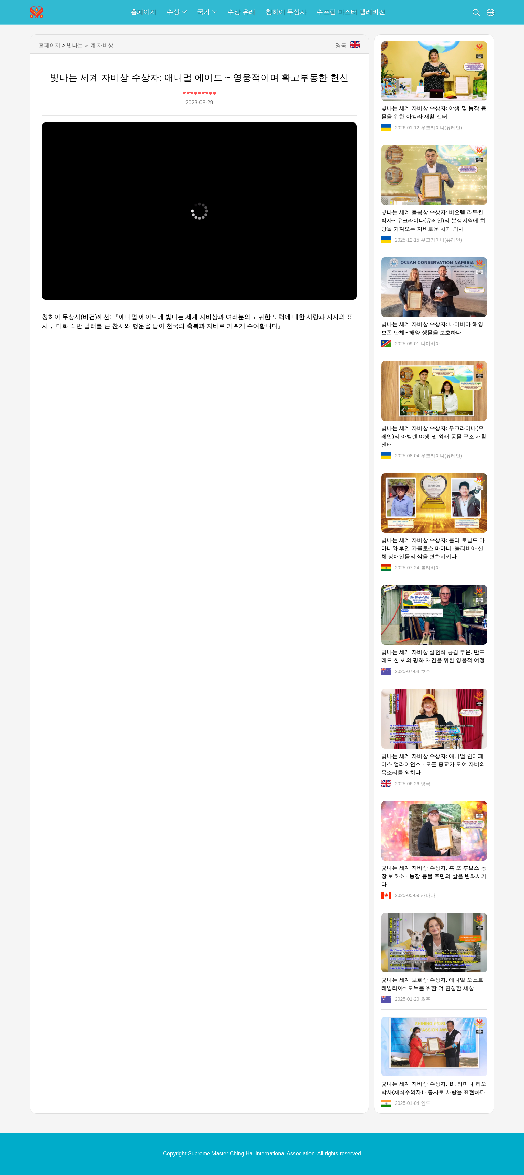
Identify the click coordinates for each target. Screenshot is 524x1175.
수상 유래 (241, 11)
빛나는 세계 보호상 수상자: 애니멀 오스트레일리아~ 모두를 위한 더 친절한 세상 (432, 984)
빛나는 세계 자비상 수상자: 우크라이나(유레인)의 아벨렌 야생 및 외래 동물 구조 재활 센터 (433, 436)
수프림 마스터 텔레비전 (351, 11)
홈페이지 (143, 11)
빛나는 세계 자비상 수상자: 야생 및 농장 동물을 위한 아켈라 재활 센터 (433, 112)
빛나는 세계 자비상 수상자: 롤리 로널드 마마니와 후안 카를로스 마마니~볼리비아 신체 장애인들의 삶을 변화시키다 (433, 548)
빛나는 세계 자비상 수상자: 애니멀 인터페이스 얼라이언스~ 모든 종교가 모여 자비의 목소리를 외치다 (433, 764)
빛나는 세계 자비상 (90, 45)
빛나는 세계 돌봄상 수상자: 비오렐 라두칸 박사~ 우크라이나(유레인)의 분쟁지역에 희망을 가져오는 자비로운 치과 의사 (433, 220)
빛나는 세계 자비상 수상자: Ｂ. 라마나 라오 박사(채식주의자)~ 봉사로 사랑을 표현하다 (433, 1088)
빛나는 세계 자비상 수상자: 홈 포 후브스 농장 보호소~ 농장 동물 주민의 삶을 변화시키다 (433, 876)
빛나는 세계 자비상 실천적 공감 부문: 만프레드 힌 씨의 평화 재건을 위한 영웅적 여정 (433, 656)
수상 (177, 11)
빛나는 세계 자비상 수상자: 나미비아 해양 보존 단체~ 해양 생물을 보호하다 (432, 328)
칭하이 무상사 (286, 11)
